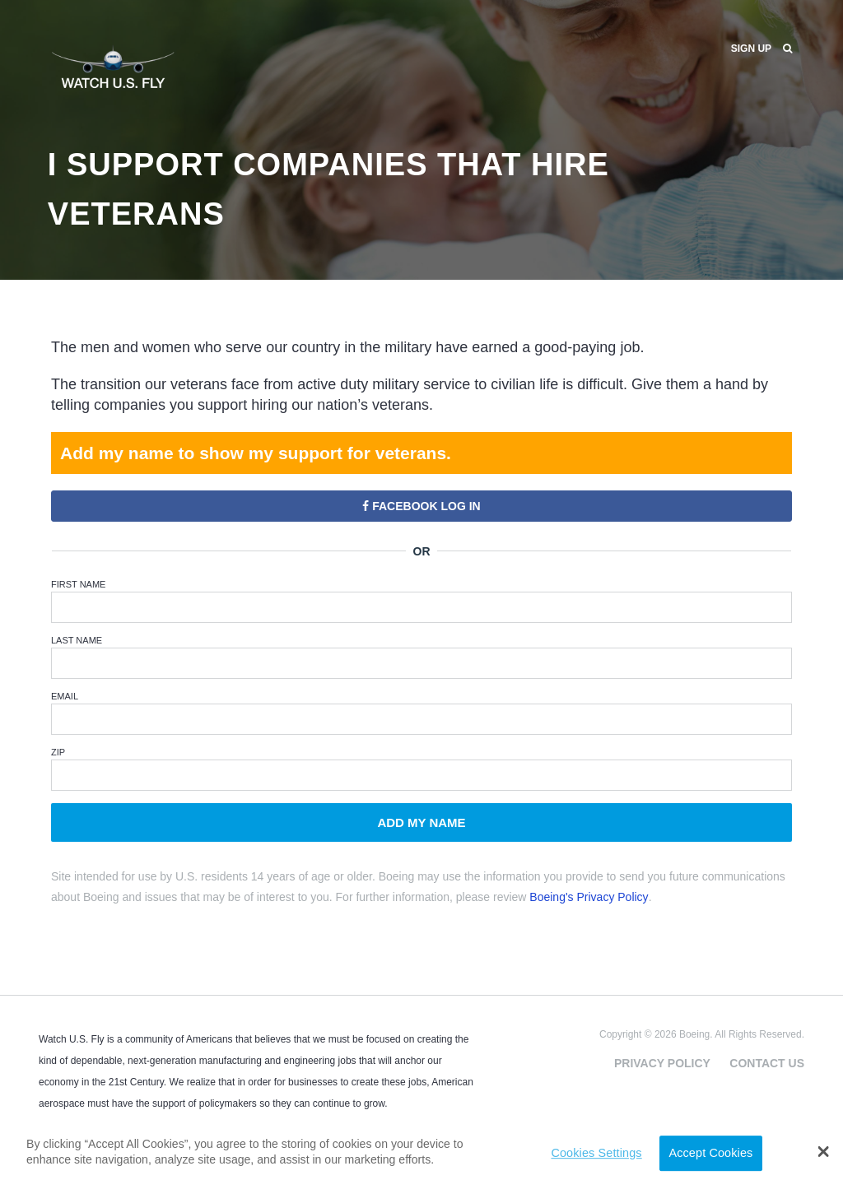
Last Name (76, 640)
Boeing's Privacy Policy (588, 897)
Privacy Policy (662, 1063)
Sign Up (751, 48)
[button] (823, 1151)
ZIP (58, 752)
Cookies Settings (596, 1152)
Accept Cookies (710, 1152)
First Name (78, 584)
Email (64, 696)
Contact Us (766, 1063)
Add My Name (421, 822)
